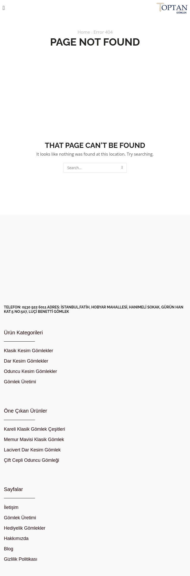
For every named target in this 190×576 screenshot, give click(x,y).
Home (84, 32)
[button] (4, 8)
